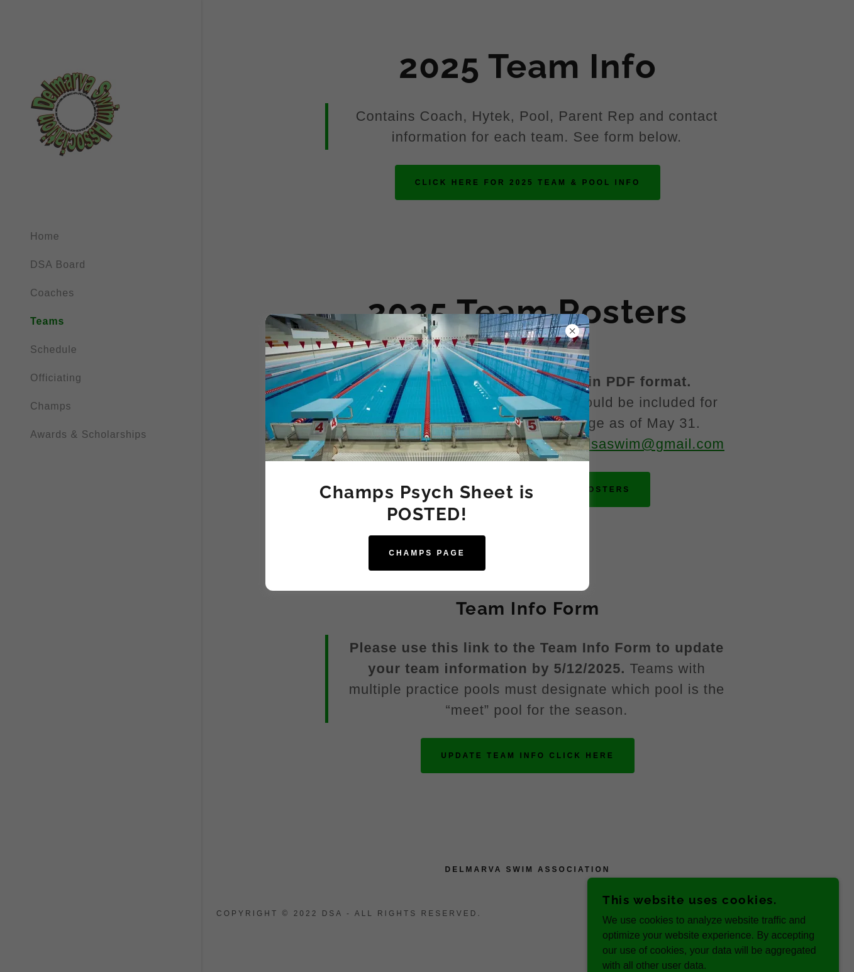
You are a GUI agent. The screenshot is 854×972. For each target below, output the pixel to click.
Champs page (427, 553)
